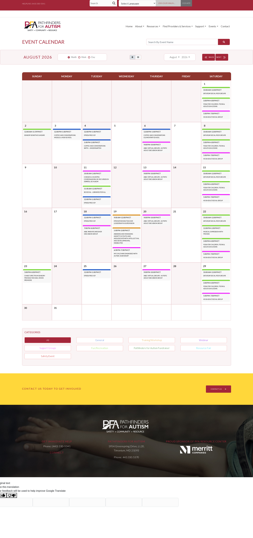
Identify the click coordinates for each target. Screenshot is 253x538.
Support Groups (48, 348)
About (138, 26)
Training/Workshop (152, 340)
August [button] (174, 57)
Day (93, 57)
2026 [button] (185, 57)
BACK (209, 57)
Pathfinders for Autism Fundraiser (152, 348)
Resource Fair (203, 348)
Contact (225, 26)
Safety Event (48, 356)
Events (212, 26)
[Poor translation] (12, 495)
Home (129, 26)
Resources (152, 26)
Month (74, 57)
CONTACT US (218, 389)
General (99, 340)
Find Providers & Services (177, 26)
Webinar (203, 340)
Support (199, 26)
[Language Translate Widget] (137, 3)
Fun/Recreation (99, 348)
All (47, 340)
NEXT (221, 57)
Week (83, 57)
